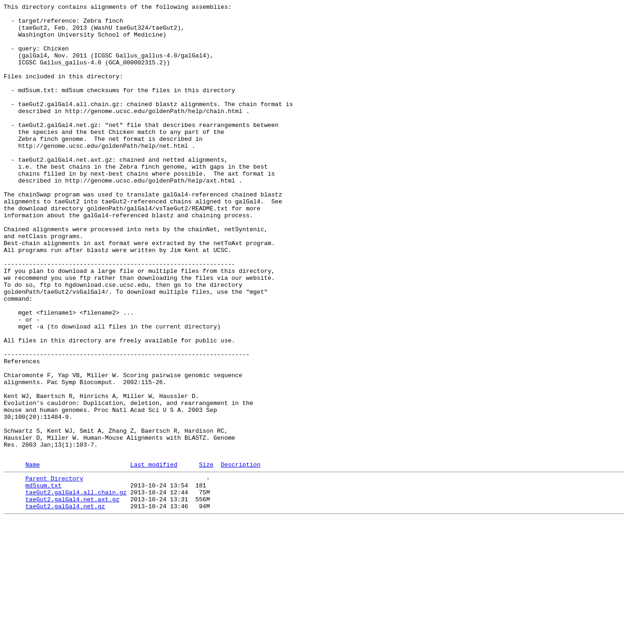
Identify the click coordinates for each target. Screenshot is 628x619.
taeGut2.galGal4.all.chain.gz (76, 588)
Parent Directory (54, 571)
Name (32, 556)
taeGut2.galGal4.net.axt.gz (72, 596)
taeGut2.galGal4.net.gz (65, 604)
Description (240, 556)
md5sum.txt (43, 579)
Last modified (153, 556)
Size (206, 556)
